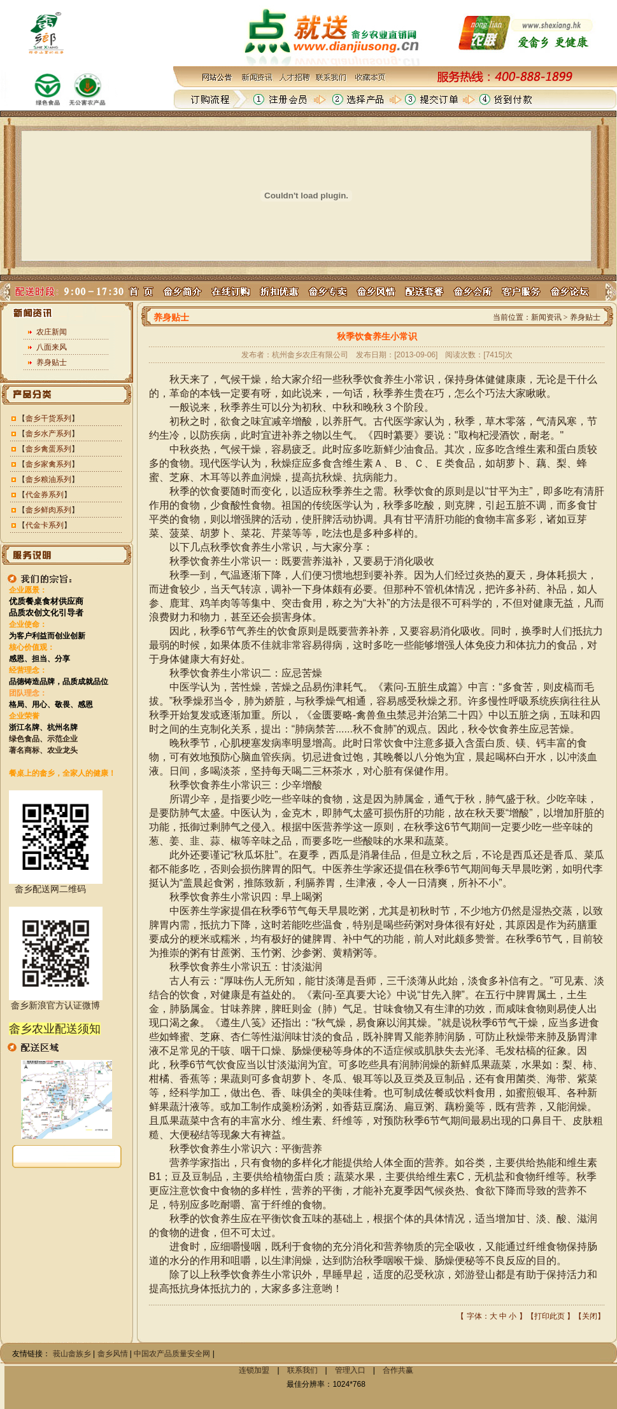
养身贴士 (51, 362)
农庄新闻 (51, 331)
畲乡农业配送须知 (55, 1028)
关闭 (589, 1316)
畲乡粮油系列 (48, 479)
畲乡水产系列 (48, 433)
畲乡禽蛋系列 (48, 448)
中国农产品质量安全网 (172, 1353)
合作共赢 (398, 1370)
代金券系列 (44, 494)
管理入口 (350, 1370)
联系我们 (302, 1370)
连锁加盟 (254, 1370)
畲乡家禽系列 (48, 464)
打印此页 (549, 1316)
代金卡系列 (44, 525)
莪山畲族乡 (72, 1353)
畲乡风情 (112, 1353)
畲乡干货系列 (48, 418)
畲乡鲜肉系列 (48, 509)
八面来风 (51, 347)
